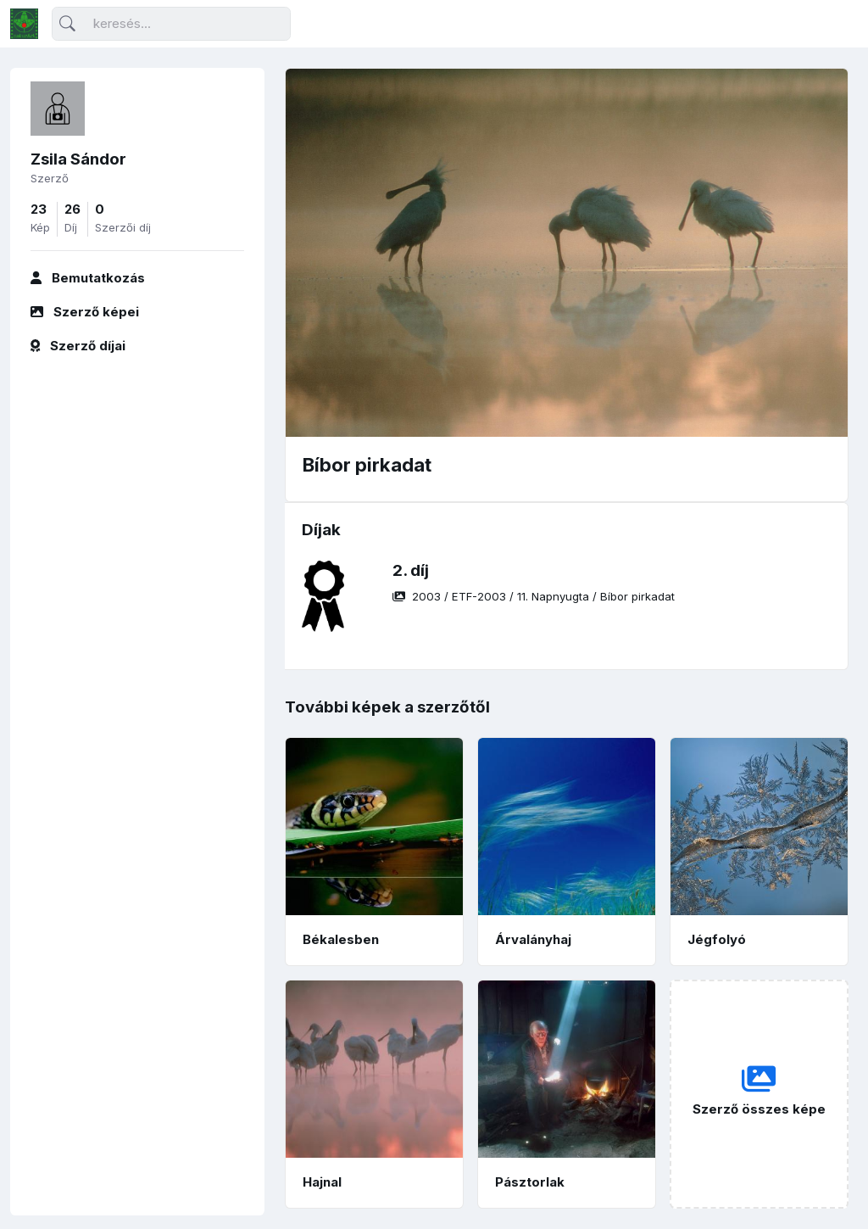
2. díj (410, 570)
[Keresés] (171, 24)
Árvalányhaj (533, 939)
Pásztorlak (530, 1182)
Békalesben (341, 939)
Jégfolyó (716, 939)
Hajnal (322, 1182)
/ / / (533, 596)
